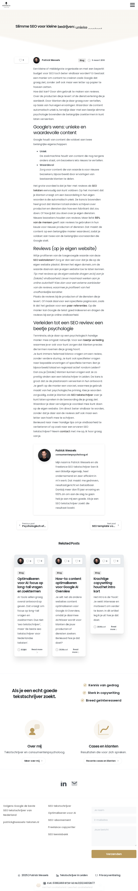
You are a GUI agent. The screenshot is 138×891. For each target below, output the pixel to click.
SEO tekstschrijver (82, 395)
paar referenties (77, 305)
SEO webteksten (43, 260)
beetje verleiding (93, 340)
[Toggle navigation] (132, 5)
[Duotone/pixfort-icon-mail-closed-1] (74, 783)
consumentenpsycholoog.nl (72, 454)
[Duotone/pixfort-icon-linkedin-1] (63, 783)
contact (65, 431)
